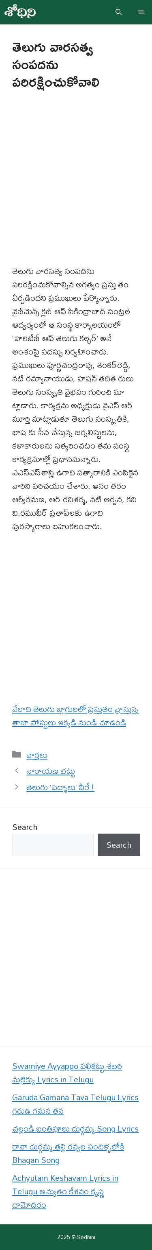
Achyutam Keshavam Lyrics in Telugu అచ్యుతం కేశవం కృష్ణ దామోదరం (65, 1191)
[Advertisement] (76, 184)
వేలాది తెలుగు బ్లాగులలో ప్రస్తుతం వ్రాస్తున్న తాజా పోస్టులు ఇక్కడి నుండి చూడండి (75, 716)
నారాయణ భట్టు (50, 770)
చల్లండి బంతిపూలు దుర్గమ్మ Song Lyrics (75, 1128)
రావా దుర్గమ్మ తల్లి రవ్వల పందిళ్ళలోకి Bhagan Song (68, 1153)
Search (24, 827)
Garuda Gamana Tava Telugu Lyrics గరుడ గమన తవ (75, 1104)
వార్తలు (36, 754)
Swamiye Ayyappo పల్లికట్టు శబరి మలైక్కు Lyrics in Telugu (67, 1072)
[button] (118, 12)
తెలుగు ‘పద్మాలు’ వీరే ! (60, 787)
